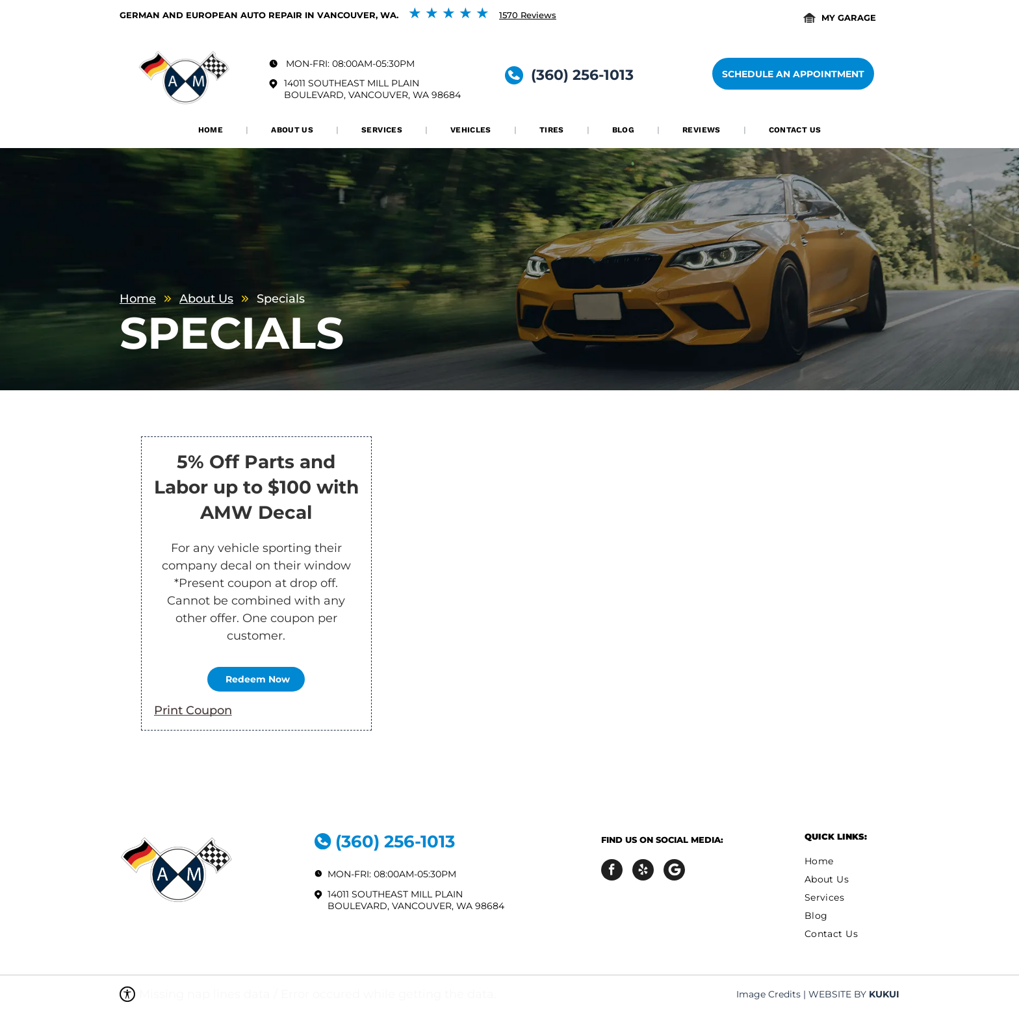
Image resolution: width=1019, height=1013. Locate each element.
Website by (837, 994)
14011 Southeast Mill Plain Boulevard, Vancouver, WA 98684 (416, 900)
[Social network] (674, 871)
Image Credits (768, 994)
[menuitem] (211, 129)
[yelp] (643, 871)
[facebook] (612, 871)
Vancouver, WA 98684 (404, 95)
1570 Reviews (527, 15)
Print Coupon (193, 710)
